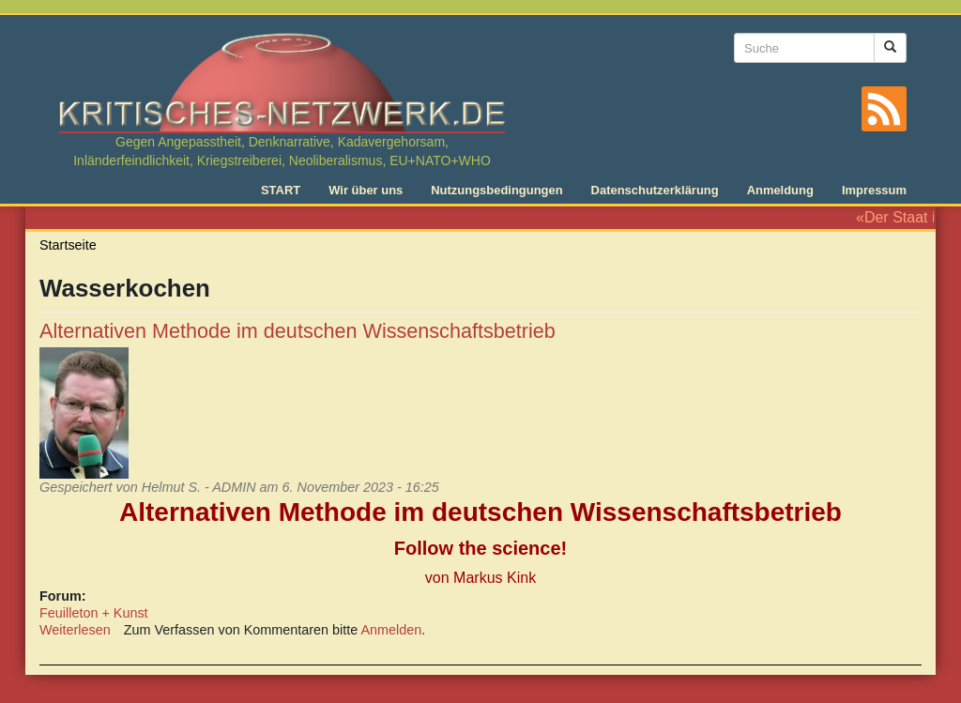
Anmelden (391, 629)
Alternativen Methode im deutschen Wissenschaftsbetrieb (297, 331)
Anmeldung (780, 190)
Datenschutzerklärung (655, 190)
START (280, 190)
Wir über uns (365, 190)
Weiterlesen (75, 629)
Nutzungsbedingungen (496, 190)
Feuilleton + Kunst (93, 612)
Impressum (874, 190)
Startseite (68, 244)
